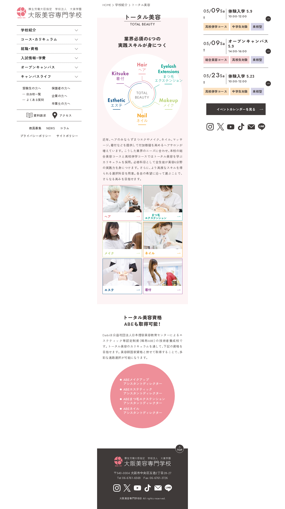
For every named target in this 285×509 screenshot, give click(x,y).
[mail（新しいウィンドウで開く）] (158, 488)
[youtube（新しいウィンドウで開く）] (137, 488)
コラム (64, 128)
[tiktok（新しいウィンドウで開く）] (147, 488)
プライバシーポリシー (35, 136)
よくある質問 (35, 99)
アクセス (61, 115)
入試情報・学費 (33, 57)
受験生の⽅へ (31, 88)
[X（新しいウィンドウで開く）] (127, 488)
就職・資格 (29, 48)
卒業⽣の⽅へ (61, 103)
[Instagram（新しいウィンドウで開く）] (116, 488)
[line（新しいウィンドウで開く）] (168, 488)
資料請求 (36, 115)
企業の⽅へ (59, 96)
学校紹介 (28, 29)
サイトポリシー (67, 136)
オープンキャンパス (38, 67)
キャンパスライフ (36, 76)
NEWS (50, 128)
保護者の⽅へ (62, 88)
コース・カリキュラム (39, 39)
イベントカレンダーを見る (236, 109)
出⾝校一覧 (33, 94)
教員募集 (35, 128)
